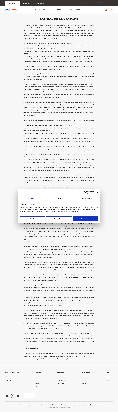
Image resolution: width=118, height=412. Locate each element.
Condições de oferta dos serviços (94, 2)
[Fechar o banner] (97, 192)
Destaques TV (61, 380)
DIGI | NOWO (40, 3)
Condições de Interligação (55, 404)
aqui (66, 359)
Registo (84, 377)
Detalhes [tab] (59, 198)
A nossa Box (61, 377)
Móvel (37, 387)
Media (7, 377)
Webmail (84, 383)
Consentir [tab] (31, 198)
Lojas (108, 380)
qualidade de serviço (41, 404)
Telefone (37, 383)
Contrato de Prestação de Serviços (88, 404)
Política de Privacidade (71, 404)
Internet (37, 377)
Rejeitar (32, 219)
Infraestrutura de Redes (26, 404)
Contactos (109, 377)
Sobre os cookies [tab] (86, 198)
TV (36, 380)
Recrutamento (9, 380)
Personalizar (59, 219)
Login (83, 380)
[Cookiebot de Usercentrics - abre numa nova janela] (86, 192)
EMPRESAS (26, 3)
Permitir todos (85, 219)
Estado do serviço (109, 2)
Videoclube (60, 383)
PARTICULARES (12, 3)
